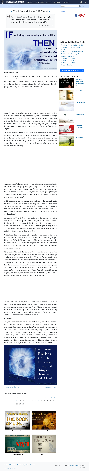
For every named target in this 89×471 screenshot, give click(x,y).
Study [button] (49, 2)
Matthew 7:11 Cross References (72, 52)
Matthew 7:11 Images (68, 63)
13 (54, 398)
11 (48, 398)
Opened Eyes (80, 91)
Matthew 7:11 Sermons (69, 58)
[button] (81, 2)
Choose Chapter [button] (66, 65)
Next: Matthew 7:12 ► (50, 387)
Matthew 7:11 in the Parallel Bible (72, 45)
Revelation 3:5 (17, 431)
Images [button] (57, 2)
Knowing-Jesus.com (73, 465)
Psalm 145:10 (80, 114)
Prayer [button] (66, 2)
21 (38, 401)
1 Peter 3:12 (44, 431)
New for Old (79, 137)
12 (51, 398)
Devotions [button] (39, 2)
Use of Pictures (30, 465)
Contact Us (13, 468)
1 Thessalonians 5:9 (17, 454)
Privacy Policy (21, 465)
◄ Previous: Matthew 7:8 (11, 387)
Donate (7, 468)
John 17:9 (44, 454)
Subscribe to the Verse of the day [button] (72, 70)
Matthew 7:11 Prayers (68, 60)
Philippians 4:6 (80, 102)
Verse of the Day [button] (10, 6)
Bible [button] (29, 2)
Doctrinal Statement (10, 465)
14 (17, 401)
